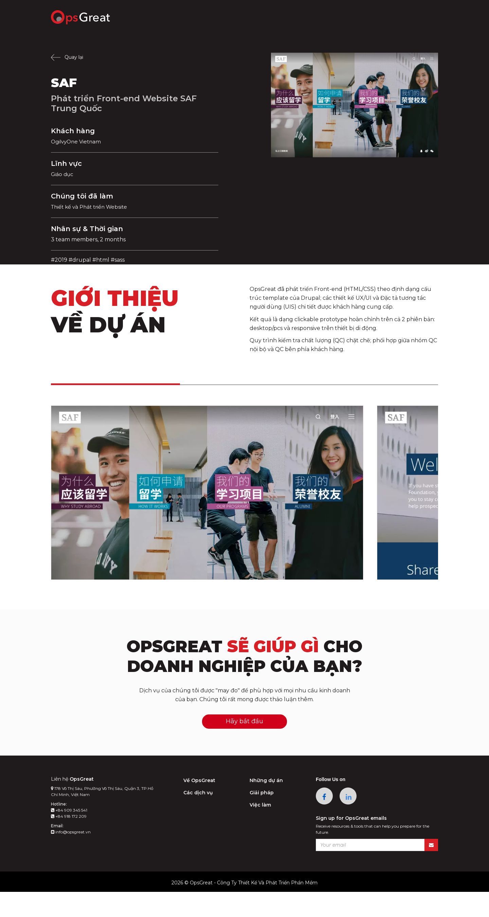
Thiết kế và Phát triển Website (92, 207)
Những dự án (266, 805)
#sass (118, 260)
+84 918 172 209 (69, 841)
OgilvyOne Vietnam (77, 141)
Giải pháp (262, 818)
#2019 (59, 260)
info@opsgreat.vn (71, 857)
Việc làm (260, 830)
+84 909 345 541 (69, 835)
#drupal (80, 260)
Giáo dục (63, 174)
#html (100, 260)
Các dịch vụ (198, 818)
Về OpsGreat (199, 805)
